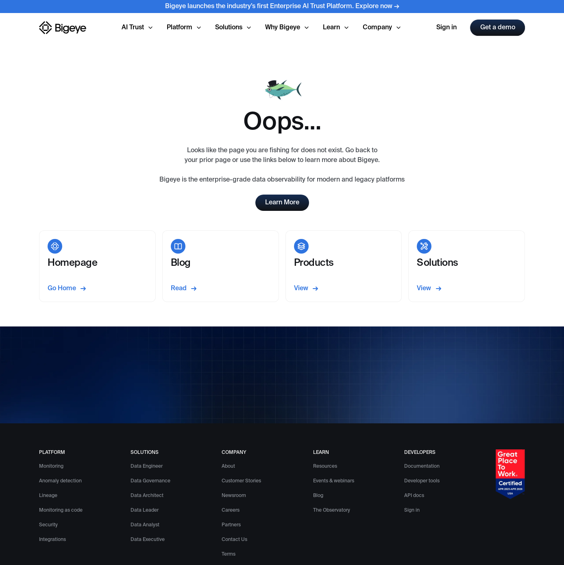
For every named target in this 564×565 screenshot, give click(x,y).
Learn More (282, 202)
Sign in (446, 27)
